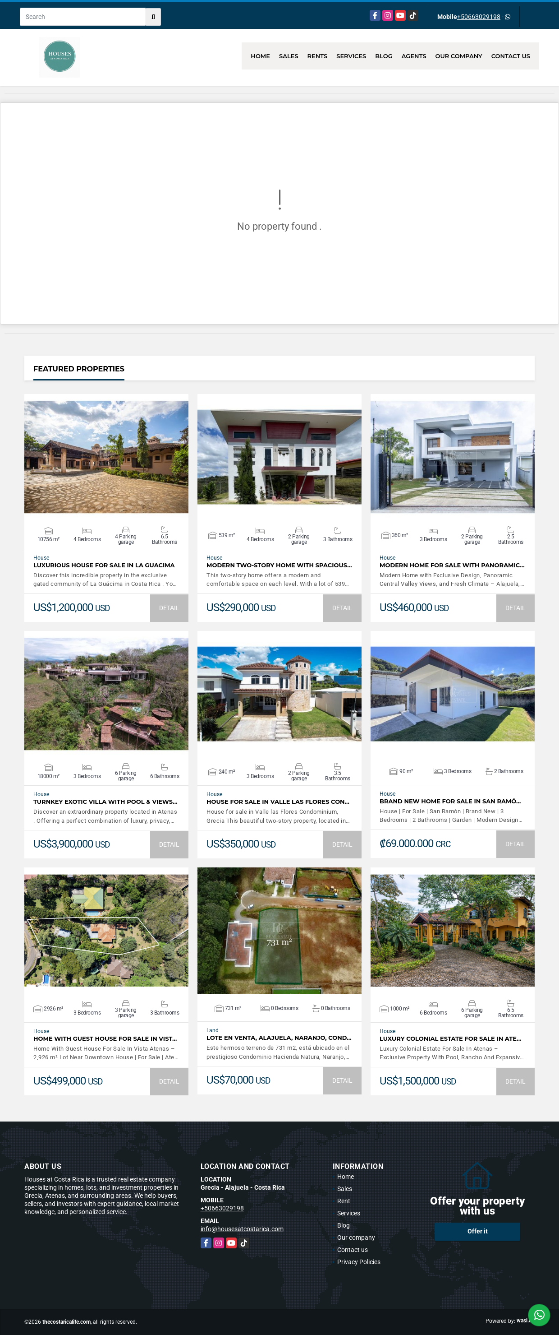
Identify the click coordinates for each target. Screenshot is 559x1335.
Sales (288, 56)
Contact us (510, 56)
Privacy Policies (358, 1261)
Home (260, 56)
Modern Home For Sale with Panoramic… (452, 565)
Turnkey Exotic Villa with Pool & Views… (105, 801)
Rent (343, 1201)
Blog (384, 56)
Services (351, 56)
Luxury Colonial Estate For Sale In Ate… (451, 1038)
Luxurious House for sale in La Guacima (104, 565)
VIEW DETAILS (106, 457)
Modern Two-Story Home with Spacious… (279, 565)
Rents (317, 56)
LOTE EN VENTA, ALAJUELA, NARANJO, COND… (279, 1037)
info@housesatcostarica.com (242, 1229)
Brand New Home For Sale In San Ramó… (450, 801)
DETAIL (169, 608)
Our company (458, 56)
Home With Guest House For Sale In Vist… (105, 1038)
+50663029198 (478, 16)
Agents (414, 56)
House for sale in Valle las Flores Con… (277, 801)
